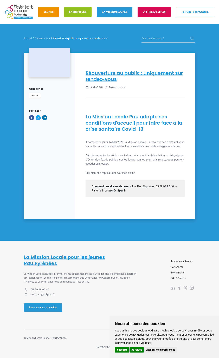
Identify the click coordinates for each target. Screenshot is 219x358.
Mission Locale (115, 87)
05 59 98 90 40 (40, 289)
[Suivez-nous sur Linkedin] (173, 287)
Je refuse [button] (136, 349)
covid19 (34, 95)
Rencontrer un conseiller (43, 307)
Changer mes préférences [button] (160, 349)
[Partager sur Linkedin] (44, 117)
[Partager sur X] (38, 117)
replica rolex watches (114, 173)
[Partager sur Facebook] (31, 117)
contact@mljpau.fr (43, 294)
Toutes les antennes (182, 261)
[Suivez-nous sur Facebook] (179, 287)
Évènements (41, 38)
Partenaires (177, 267)
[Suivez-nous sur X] (185, 287)
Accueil (28, 38)
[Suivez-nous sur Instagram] (192, 287)
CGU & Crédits (178, 278)
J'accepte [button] (121, 349)
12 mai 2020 (94, 87)
